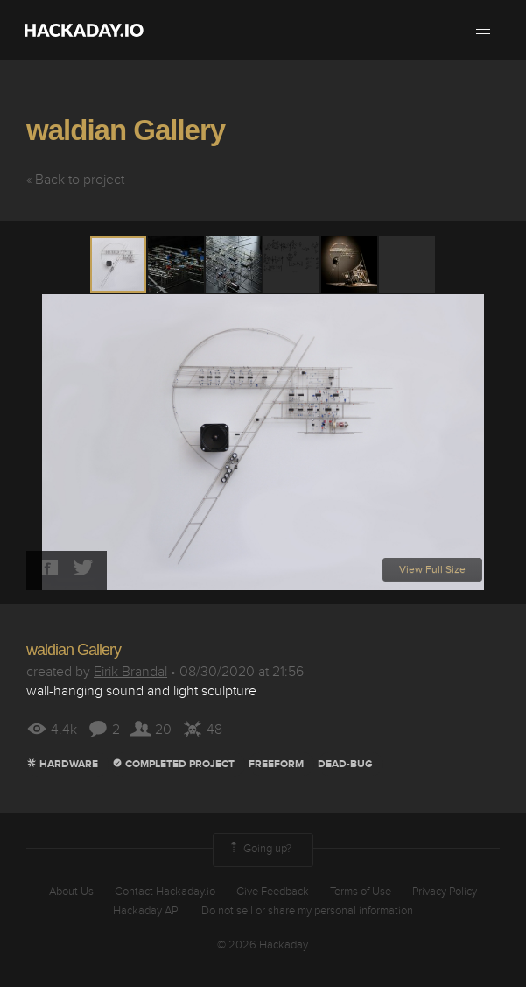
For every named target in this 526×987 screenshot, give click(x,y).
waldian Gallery (125, 130)
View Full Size (432, 569)
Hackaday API (146, 911)
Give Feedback (272, 892)
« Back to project (75, 179)
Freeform (276, 764)
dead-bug (345, 764)
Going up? (259, 849)
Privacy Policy (444, 892)
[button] (483, 30)
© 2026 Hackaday (262, 945)
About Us (71, 892)
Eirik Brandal (130, 671)
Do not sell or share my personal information (307, 911)
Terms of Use (360, 892)
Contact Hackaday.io (165, 892)
